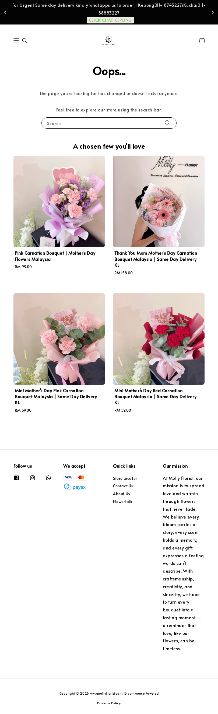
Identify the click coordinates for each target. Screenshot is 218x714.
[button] (16, 41)
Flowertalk (122, 501)
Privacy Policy (109, 703)
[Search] (167, 123)
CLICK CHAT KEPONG (110, 20)
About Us (121, 493)
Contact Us (123, 485)
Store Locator (125, 478)
